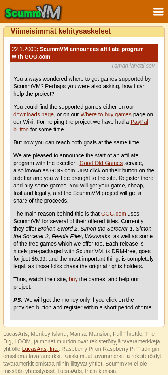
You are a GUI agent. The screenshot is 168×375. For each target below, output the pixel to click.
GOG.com (113, 213)
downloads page (33, 114)
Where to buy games (106, 114)
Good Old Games (101, 163)
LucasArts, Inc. (40, 349)
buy (73, 279)
